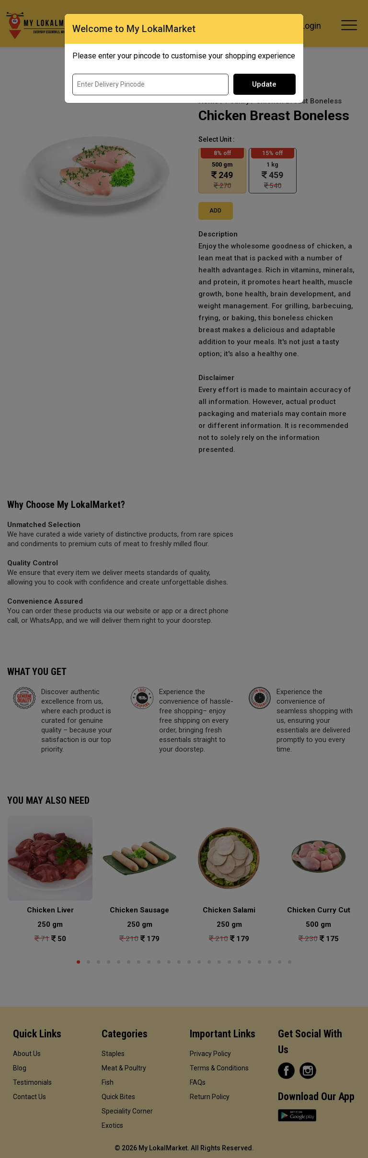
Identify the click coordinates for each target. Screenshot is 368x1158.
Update (264, 84)
